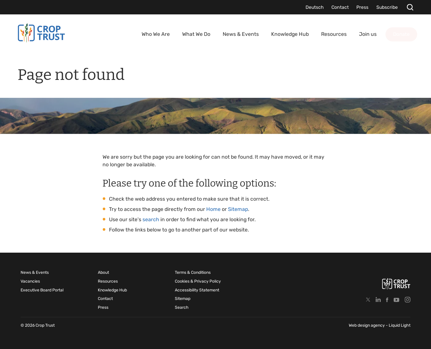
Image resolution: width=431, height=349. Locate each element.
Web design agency (367, 325)
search (150, 219)
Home (213, 209)
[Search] (410, 7)
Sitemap (238, 209)
